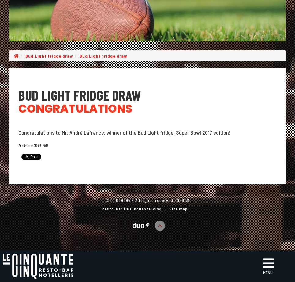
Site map (178, 209)
